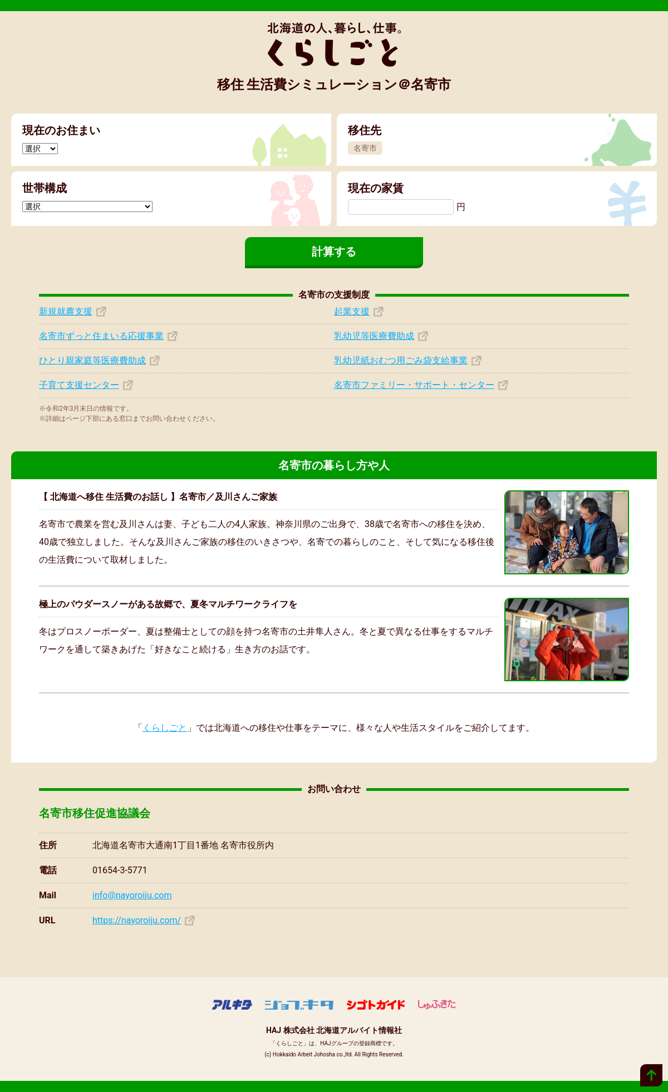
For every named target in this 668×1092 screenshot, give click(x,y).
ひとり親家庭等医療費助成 (92, 360)
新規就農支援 (65, 311)
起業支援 (352, 311)
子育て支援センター (79, 385)
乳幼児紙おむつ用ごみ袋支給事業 (401, 360)
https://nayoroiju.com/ (136, 920)
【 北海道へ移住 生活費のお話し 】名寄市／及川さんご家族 (158, 496)
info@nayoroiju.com (131, 895)
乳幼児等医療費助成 (374, 336)
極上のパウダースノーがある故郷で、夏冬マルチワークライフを (168, 604)
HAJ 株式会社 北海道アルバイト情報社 (334, 1030)
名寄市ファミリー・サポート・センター (414, 385)
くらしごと (165, 727)
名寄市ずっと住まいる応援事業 (101, 336)
